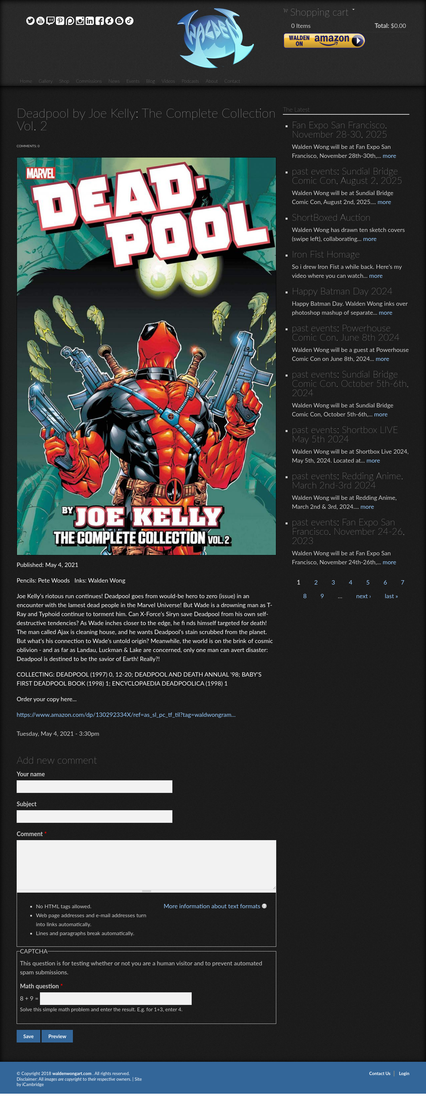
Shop (64, 81)
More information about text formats (212, 906)
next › (363, 596)
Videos (168, 81)
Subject (27, 804)
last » (391, 596)
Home (26, 81)
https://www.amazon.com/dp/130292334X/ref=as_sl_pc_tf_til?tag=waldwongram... (126, 714)
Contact (232, 81)
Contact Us (379, 1073)
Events (133, 81)
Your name (31, 774)
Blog (150, 81)
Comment (32, 833)
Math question (41, 986)
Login (404, 1073)
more (389, 155)
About (212, 81)
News (114, 81)
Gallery (46, 81)
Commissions (89, 81)
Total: (382, 25)
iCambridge (33, 1084)
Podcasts (190, 81)
